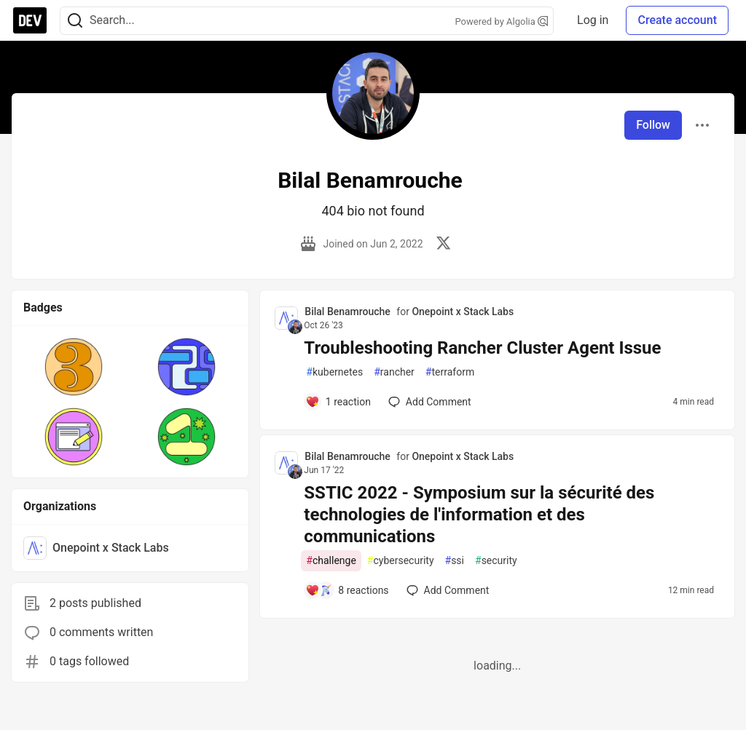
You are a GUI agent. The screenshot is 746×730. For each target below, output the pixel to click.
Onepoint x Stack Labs (463, 311)
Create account (677, 20)
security (496, 560)
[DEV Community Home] (30, 20)
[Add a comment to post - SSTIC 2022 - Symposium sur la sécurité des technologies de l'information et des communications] (347, 590)
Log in (592, 20)
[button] (74, 367)
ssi (454, 560)
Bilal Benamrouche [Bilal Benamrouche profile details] (347, 311)
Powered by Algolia (502, 21)
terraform (449, 372)
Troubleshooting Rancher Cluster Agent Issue (482, 348)
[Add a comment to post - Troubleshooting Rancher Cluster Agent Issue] (338, 402)
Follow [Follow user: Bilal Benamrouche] (653, 125)
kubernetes (334, 372)
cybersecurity (400, 560)
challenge (331, 560)
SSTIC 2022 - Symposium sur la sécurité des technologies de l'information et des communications (479, 515)
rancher (394, 372)
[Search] (75, 20)
